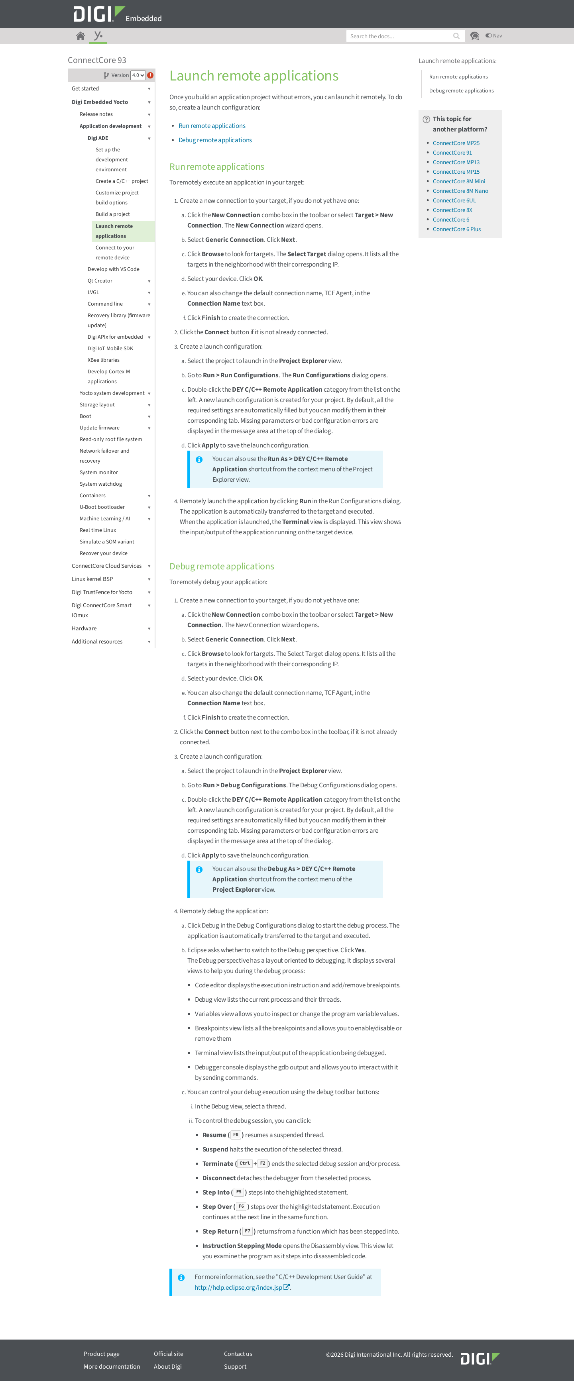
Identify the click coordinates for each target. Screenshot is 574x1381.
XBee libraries (104, 360)
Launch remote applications (114, 231)
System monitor (99, 473)
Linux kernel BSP (111, 579)
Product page (102, 1354)
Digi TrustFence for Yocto (111, 592)
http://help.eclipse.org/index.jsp (238, 1288)
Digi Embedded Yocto (111, 102)
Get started (111, 89)
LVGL (119, 293)
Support (235, 1366)
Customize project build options (117, 198)
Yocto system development (115, 393)
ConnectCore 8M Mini (459, 181)
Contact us (238, 1354)
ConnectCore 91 (452, 153)
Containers (115, 496)
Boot (115, 417)
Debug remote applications (215, 140)
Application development (115, 126)
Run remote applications (212, 126)
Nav (494, 36)
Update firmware (115, 428)
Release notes (115, 115)
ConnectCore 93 (97, 60)
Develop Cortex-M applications (109, 377)
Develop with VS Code (114, 269)
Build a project (113, 214)
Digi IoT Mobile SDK (110, 349)
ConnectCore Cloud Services (111, 566)
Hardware (111, 629)
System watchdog (101, 484)
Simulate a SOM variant (107, 542)
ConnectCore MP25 (456, 143)
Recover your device (104, 553)
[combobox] (406, 36)
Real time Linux (98, 530)
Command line (119, 304)
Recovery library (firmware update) (119, 321)
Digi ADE (119, 138)
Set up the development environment (112, 160)
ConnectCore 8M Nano (460, 191)
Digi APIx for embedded (119, 337)
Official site (168, 1354)
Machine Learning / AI (115, 519)
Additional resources (111, 642)
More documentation (112, 1366)
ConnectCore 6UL (454, 200)
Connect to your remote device (115, 253)
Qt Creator (119, 281)
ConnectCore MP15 (456, 172)
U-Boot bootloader (115, 507)
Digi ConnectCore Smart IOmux (111, 610)
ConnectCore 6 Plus (457, 229)
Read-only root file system (111, 439)
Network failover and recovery (105, 456)
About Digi (168, 1366)
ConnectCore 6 (451, 220)
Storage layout (115, 405)
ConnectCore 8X (452, 210)
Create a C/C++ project (122, 181)
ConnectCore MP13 (456, 162)
